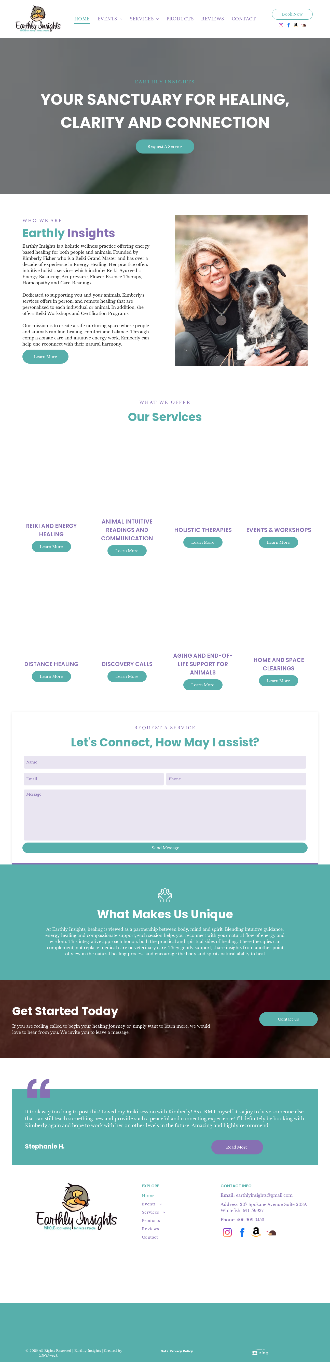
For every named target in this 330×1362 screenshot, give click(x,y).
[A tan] (178, 1323)
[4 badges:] (127, 1323)
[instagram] (281, 26)
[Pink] (203, 1323)
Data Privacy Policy (177, 1351)
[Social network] (296, 26)
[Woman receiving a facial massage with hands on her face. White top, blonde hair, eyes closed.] (241, 290)
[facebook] (288, 26)
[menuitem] (82, 19)
